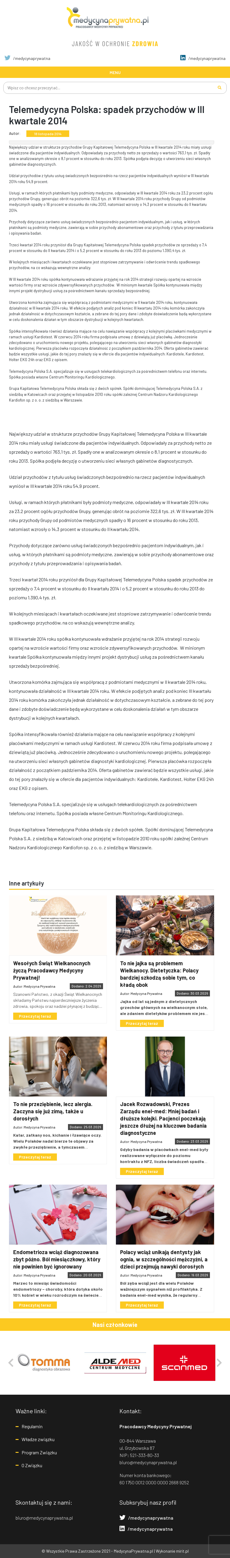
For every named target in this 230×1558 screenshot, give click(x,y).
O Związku (32, 1465)
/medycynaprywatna (27, 58)
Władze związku (38, 1439)
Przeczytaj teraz (35, 1016)
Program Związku (39, 1452)
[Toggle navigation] (115, 72)
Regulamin (32, 1426)
